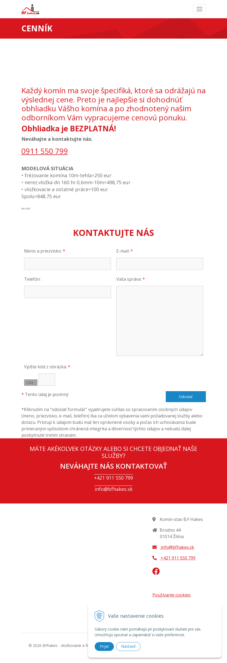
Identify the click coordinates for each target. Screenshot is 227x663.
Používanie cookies (171, 595)
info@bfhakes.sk (114, 489)
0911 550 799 (44, 151)
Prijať (104, 646)
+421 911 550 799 (113, 478)
